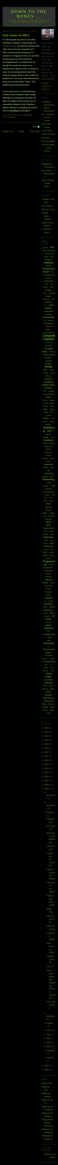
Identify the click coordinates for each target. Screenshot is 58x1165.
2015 (46, 760)
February (51, 1050)
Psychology (48, 571)
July (49, 1030)
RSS (35, 127)
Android (48, 266)
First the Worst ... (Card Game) (48, 148)
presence (48, 558)
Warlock (45, 689)
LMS (45, 501)
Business (46, 299)
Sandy (50, 601)
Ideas (52, 458)
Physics (46, 549)
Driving (45, 373)
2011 (46, 776)
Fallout (48, 397)
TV (50, 665)
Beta (46, 284)
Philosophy (48, 546)
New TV (50, 966)
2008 (46, 788)
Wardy (51, 686)
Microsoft (48, 507)
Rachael (48, 577)
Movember (48, 519)
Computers (48, 343)
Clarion (50, 320)
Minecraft (48, 510)
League (45, 486)
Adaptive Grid (49, 254)
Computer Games (48, 337)
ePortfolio (48, 388)
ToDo (50, 637)
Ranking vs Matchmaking (48, 173)
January (50, 1057)
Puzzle (48, 574)
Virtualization (48, 680)
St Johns (46, 616)
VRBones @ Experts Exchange (47, 1122)
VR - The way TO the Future (48, 117)
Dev (45, 370)
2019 (46, 744)
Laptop (48, 483)
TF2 (48, 631)
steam (48, 625)
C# (53, 299)
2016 (46, 756)
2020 (46, 740)
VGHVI (45, 671)
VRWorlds (48, 683)
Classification (48, 323)
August (50, 1023)
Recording (48, 586)
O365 (46, 540)
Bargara (48, 278)
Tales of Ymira (48, 209)
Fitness (45, 406)
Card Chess (47, 130)
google (45, 437)
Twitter (46, 668)
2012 (46, 772)
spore (45, 613)
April (49, 1042)
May (49, 1038)
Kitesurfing (48, 479)
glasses (48, 434)
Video (52, 671)
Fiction (44, 400)
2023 (46, 732)
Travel (51, 659)
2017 (46, 752)
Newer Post (8, 131)
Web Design (48, 698)
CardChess (48, 311)
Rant (52, 583)
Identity (48, 461)
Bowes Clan (47, 1083)
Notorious (46, 138)
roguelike (48, 598)
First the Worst (48, 403)
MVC (48, 525)
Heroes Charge (48, 443)
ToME (49, 640)
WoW (52, 710)
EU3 (44, 391)
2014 (46, 764)
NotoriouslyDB (48, 141)
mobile (51, 513)
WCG (48, 692)
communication (48, 332)
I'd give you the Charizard (51, 859)
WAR (45, 686)
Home (21, 131)
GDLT (50, 431)
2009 (46, 784)
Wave (52, 689)
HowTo (45, 458)
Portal (52, 555)
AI (52, 256)
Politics (45, 555)
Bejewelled (48, 281)
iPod (52, 467)
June (49, 1034)
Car (45, 305)
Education (48, 379)
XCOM (48, 713)
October (50, 812)
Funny (46, 418)
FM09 (51, 409)
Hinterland (48, 452)
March (50, 1046)
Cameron (48, 302)
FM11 (46, 412)
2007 (46, 1065)
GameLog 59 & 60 (51, 959)
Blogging (48, 290)
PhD (52, 543)
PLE (45, 552)
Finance (52, 400)
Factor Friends (48, 134)
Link (50, 498)
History (48, 455)
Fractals (48, 415)
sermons (48, 604)
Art (52, 272)
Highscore (48, 446)
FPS (51, 412)
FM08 (45, 409)
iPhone (46, 467)
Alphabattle (48, 260)
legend (47, 495)
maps (51, 501)
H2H (52, 437)
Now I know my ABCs (16, 35)
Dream (51, 370)
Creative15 (48, 345)
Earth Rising (47, 206)
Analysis (48, 262)
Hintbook (48, 449)
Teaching (48, 628)
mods (44, 516)
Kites (52, 477)
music (13, 117)
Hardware (48, 440)
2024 (46, 728)
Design (48, 366)
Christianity (48, 317)
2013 (46, 768)
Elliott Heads (48, 385)
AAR (52, 247)
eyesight (51, 391)
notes (52, 534)
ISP (48, 471)
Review (48, 595)
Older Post (34, 131)
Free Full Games (51, 1005)
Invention (48, 464)
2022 (46, 736)
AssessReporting (48, 275)
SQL (52, 613)
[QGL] (45, 248)
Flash (52, 406)
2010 (46, 780)
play (52, 549)
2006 (46, 1069)
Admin (46, 257)
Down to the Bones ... (29, 14)
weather (48, 695)
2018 (46, 748)
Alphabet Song (9, 46)
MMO (45, 513)
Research (48, 592)
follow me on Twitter (49, 1155)
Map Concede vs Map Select (48, 183)
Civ (45, 320)
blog (51, 287)
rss (45, 601)
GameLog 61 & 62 (51, 919)
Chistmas (48, 314)
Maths (48, 504)
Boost (45, 293)
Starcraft (49, 622)
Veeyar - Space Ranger (46, 216)
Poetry (51, 552)
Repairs (48, 589)
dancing (52, 352)
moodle (51, 516)
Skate (45, 607)
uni (51, 667)
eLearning (48, 382)
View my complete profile (47, 86)
